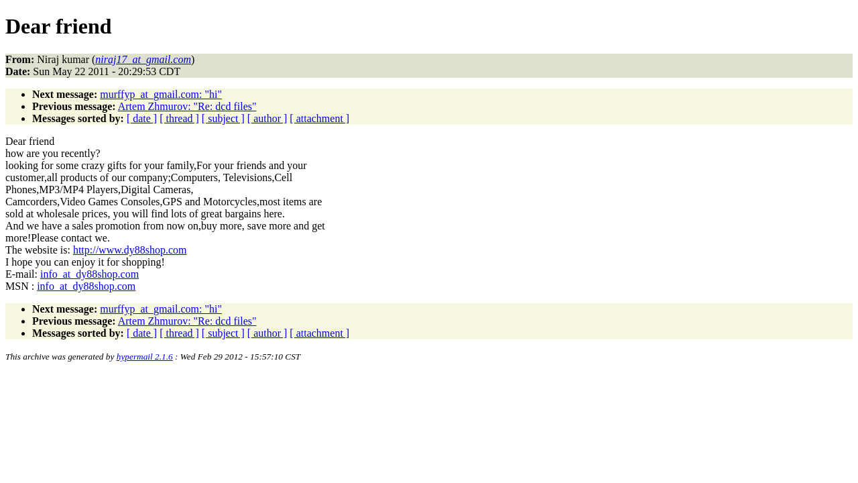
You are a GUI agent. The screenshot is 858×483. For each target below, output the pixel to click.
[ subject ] (223, 118)
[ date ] (142, 118)
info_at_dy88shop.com (89, 274)
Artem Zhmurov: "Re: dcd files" (187, 106)
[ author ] (267, 118)
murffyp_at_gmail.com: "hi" (161, 94)
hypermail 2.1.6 (145, 357)
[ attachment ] (319, 118)
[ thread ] (179, 118)
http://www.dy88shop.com (130, 250)
